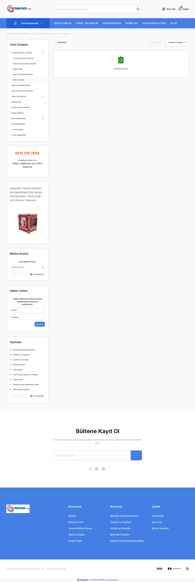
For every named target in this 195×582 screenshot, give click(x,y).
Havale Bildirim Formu (80, 528)
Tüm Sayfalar (37, 396)
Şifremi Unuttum (160, 528)
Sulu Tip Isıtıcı (64, 34)
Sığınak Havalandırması (21, 85)
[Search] (97, 9)
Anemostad (16, 102)
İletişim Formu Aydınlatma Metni (127, 540)
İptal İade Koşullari (120, 534)
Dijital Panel (17, 69)
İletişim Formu (76, 522)
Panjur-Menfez (17, 113)
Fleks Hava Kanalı (18, 96)
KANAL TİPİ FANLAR (87, 23)
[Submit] (136, 455)
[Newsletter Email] (97, 455)
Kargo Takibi (75, 540)
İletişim (72, 515)
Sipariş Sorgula (77, 534)
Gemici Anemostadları (20, 107)
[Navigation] (28, 23)
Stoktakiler (62, 42)
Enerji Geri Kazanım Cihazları (24, 64)
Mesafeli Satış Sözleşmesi (124, 515)
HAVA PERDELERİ (112, 23)
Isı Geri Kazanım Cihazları (21, 53)
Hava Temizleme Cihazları (22, 91)
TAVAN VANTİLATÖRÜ (154, 23)
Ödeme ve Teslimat (120, 522)
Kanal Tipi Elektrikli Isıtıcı (23, 74)
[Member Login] (168, 9)
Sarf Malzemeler (18, 124)
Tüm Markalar (37, 274)
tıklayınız (27, 166)
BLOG (174, 23)
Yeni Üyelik (158, 515)
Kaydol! (39, 324)
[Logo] (18, 9)
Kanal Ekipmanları (18, 118)
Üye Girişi (157, 522)
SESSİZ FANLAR (62, 23)
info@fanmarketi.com (27, 160)
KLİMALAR (131, 23)
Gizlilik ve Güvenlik (120, 528)
